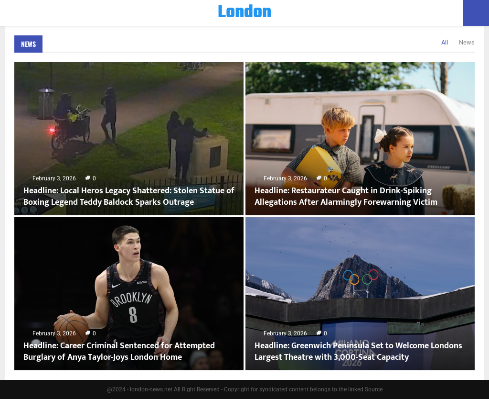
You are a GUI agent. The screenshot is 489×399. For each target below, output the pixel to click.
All (444, 42)
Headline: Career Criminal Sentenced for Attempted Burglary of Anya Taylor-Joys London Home (119, 351)
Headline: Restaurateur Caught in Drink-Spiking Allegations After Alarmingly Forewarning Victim (346, 196)
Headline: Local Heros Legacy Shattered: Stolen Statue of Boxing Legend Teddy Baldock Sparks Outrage (128, 196)
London (244, 13)
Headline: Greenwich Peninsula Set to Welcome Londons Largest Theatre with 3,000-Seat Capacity (358, 351)
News (28, 44)
